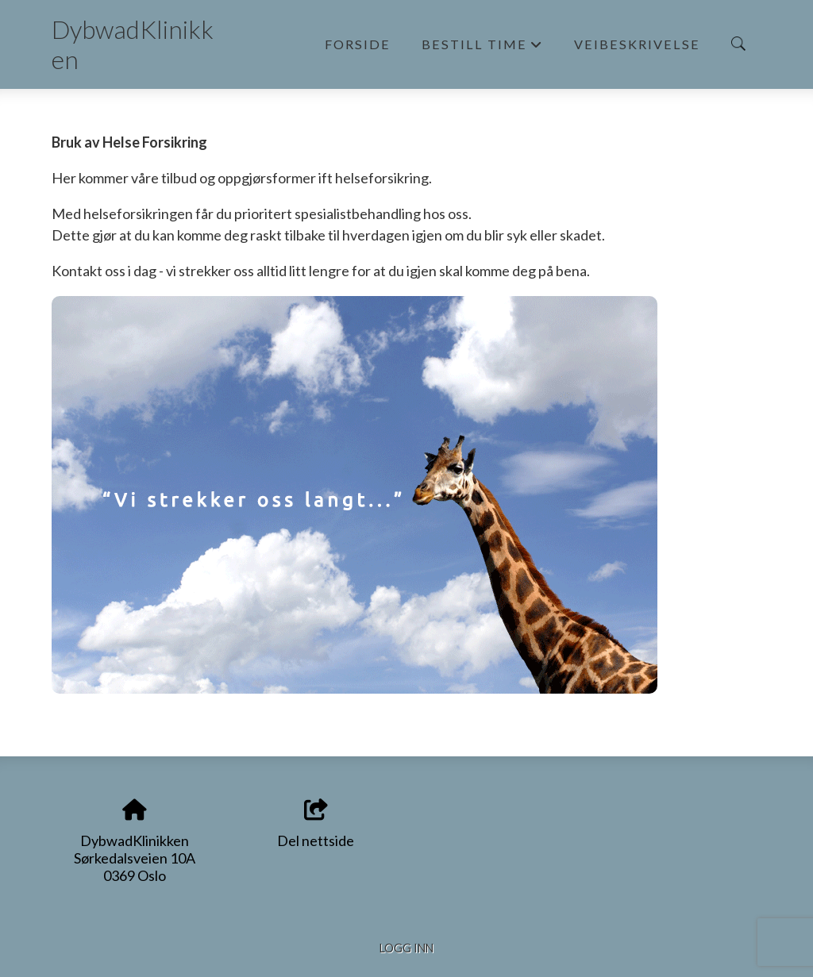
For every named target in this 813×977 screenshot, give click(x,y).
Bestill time (482, 48)
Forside (358, 44)
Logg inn (406, 948)
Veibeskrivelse (637, 44)
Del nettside (315, 824)
